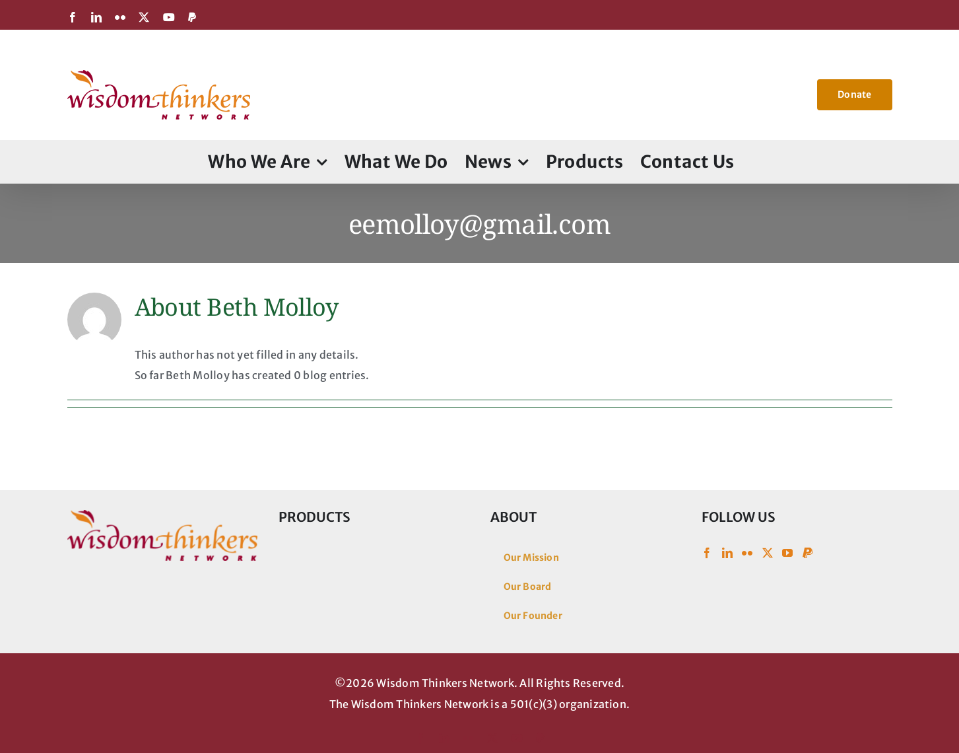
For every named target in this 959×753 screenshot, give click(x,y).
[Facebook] (707, 553)
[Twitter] (767, 553)
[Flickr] (747, 553)
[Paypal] (808, 553)
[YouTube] (787, 553)
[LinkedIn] (727, 553)
